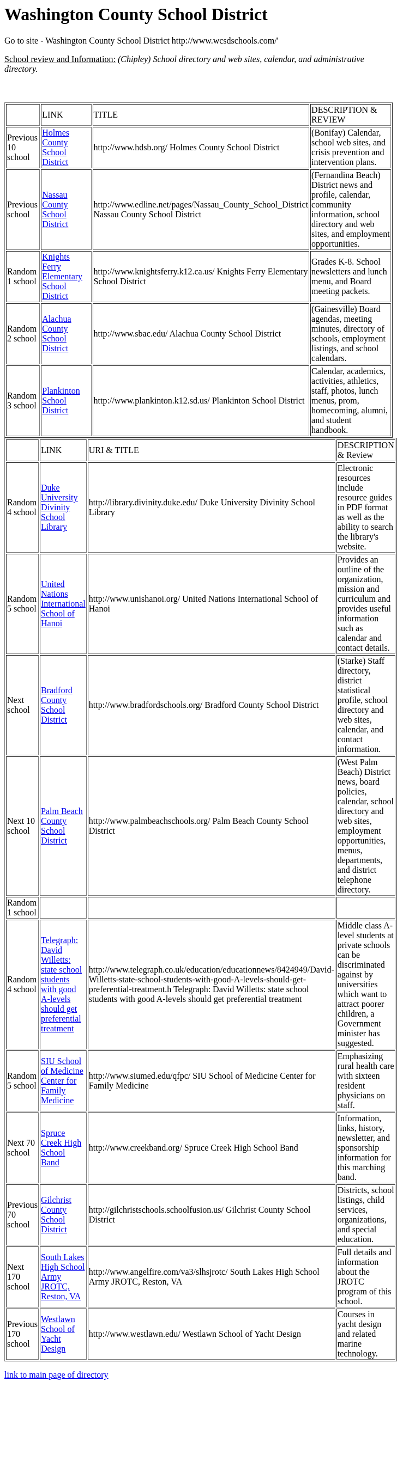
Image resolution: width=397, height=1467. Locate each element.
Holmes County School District (55, 147)
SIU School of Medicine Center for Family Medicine (62, 1080)
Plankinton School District (61, 400)
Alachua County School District (56, 333)
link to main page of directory (56, 1374)
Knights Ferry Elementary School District (62, 276)
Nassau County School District (55, 209)
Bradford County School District (57, 705)
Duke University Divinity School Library (59, 507)
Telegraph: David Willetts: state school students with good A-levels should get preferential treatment (61, 984)
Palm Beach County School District (62, 825)
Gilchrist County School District (56, 1214)
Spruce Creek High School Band (61, 1147)
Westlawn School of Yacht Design (58, 1334)
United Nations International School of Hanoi (63, 603)
